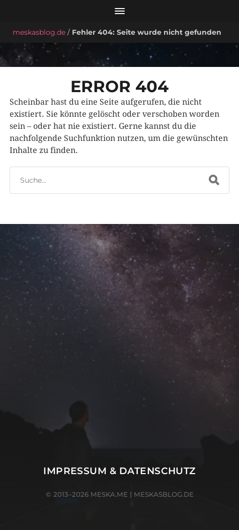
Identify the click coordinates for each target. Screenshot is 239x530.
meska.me (109, 494)
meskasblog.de (39, 32)
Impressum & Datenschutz (119, 471)
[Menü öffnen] (119, 11)
